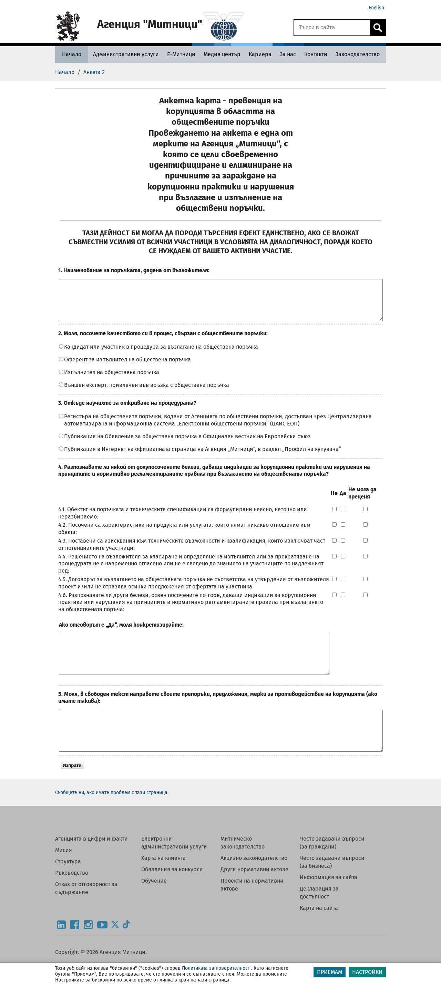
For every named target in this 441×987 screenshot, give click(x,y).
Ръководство (71, 897)
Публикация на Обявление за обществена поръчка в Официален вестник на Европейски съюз (187, 444)
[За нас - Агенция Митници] (287, 54)
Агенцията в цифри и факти (91, 863)
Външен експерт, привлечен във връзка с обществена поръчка (146, 393)
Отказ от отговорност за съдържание (86, 913)
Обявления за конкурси (172, 894)
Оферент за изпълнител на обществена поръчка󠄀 (127, 367)
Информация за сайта (328, 902)
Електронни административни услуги (174, 867)
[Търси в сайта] (332, 27)
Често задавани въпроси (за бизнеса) (332, 887)
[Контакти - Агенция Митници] (316, 54)
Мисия (63, 875)
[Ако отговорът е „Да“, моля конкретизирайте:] (194, 666)
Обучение (154, 905)
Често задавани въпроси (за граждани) (332, 867)
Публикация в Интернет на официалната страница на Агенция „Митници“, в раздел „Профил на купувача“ (202, 457)
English (376, 8)
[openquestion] (221, 304)
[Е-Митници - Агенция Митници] (181, 54)
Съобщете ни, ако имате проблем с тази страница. (111, 817)
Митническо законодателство (242, 867)
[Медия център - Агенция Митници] (222, 54)
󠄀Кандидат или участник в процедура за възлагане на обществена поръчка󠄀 (161, 355)
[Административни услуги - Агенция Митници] (126, 54)
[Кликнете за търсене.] (378, 27)
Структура (68, 886)
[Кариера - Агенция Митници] (260, 54)
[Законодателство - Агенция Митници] (357, 54)
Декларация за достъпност (319, 917)
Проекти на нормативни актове (252, 909)
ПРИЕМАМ (329, 972)
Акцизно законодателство (253, 883)
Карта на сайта (319, 932)
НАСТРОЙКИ (367, 972)
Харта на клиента (163, 883)
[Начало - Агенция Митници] (71, 54)
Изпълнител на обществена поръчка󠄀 (111, 380)
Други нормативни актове (254, 894)
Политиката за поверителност (216, 968)
